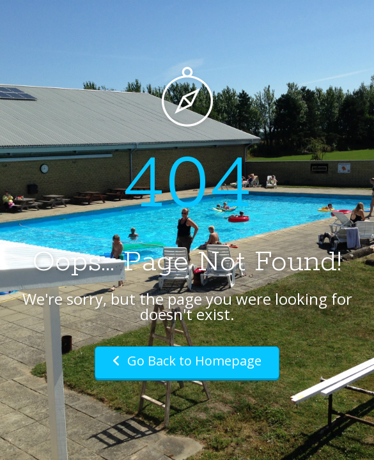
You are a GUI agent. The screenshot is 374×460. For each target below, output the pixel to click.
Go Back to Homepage (187, 360)
